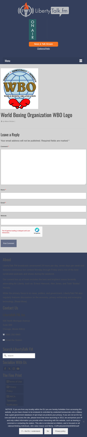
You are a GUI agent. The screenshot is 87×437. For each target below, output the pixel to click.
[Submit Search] (5, 355)
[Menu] (43, 60)
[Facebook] (5, 368)
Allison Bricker (9, 121)
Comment (5, 146)
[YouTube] (18, 368)
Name (3, 190)
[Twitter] (9, 368)
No (48, 431)
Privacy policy (60, 431)
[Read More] (21, 301)
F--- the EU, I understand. (31, 431)
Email (3, 203)
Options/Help (43, 48)
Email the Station (13, 340)
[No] (83, 421)
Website (4, 216)
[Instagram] (14, 368)
